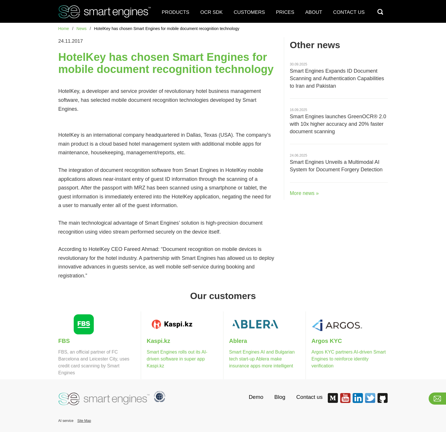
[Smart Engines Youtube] (345, 401)
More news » (304, 193)
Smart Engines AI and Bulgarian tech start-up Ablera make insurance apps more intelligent (262, 359)
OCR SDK (211, 12)
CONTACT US (349, 12)
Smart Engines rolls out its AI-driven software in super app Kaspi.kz (177, 359)
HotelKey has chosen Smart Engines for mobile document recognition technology (166, 28)
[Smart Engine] (102, 10)
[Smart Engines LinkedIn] (357, 401)
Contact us (309, 397)
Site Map (84, 421)
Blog (279, 397)
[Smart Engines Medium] (332, 401)
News (82, 28)
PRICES (285, 12)
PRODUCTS (175, 12)
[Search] (380, 11)
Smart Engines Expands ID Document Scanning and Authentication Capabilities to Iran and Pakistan (337, 78)
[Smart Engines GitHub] (382, 401)
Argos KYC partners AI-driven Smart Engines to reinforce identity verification (349, 359)
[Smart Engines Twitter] (369, 401)
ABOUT (313, 12)
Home (63, 28)
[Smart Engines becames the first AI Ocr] (157, 396)
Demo (256, 397)
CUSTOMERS (249, 12)
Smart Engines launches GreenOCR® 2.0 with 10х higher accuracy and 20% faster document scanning (338, 124)
